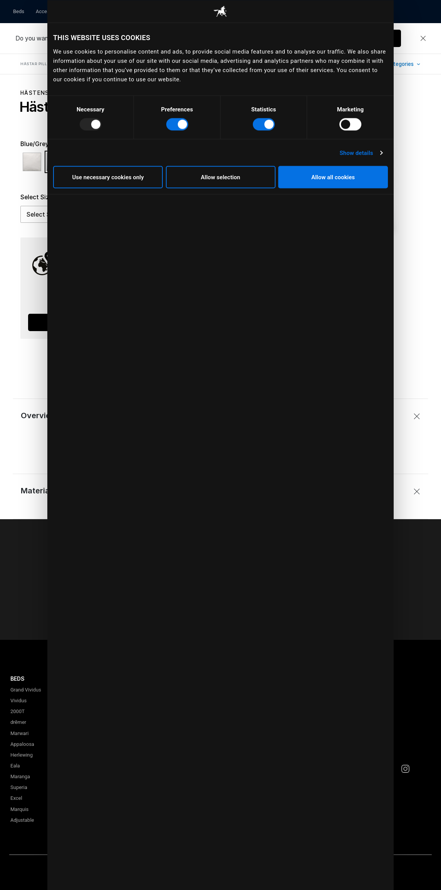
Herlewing (21, 755)
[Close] (423, 38)
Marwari (19, 733)
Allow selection (220, 177)
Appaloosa (22, 744)
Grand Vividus (25, 690)
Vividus (18, 700)
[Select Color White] (34, 165)
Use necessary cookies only (108, 177)
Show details (356, 152)
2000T (17, 711)
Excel (16, 798)
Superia (18, 787)
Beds (18, 11)
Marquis (19, 809)
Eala (15, 766)
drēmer (18, 722)
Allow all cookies (333, 177)
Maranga (20, 776)
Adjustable (22, 820)
